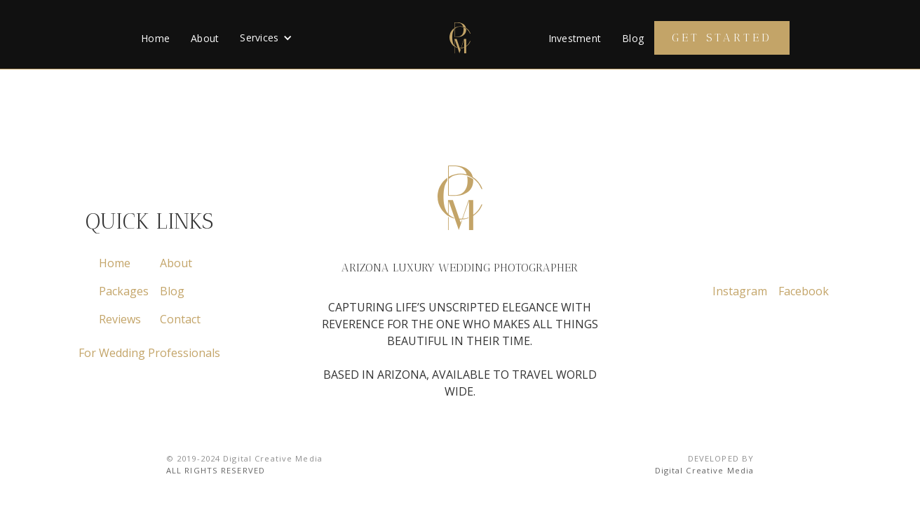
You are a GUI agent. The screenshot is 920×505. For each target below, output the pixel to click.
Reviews (120, 319)
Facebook (803, 291)
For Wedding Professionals (149, 353)
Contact (180, 319)
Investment (575, 38)
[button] (266, 37)
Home (155, 38)
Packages (124, 291)
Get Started (722, 37)
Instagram (739, 291)
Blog (633, 38)
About (205, 38)
